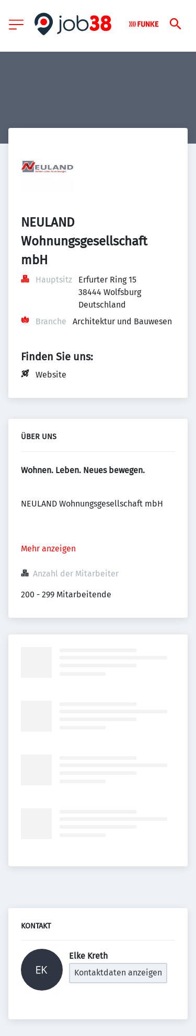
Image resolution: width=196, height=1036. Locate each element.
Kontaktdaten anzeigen (118, 973)
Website (51, 375)
